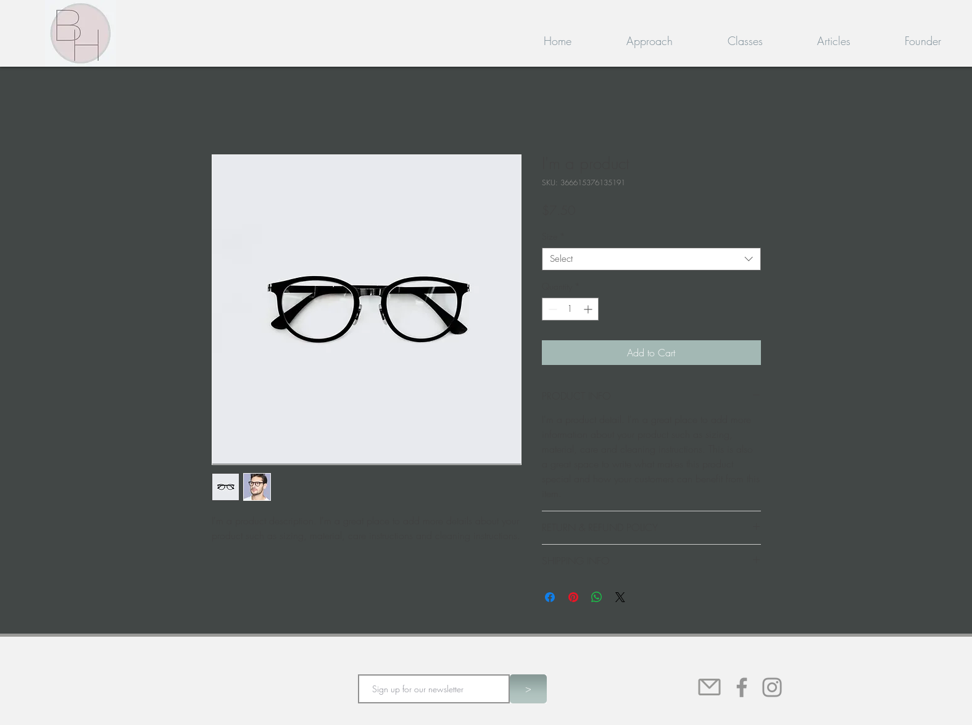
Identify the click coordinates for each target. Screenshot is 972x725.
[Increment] (589, 309)
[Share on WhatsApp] (596, 597)
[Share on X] (620, 597)
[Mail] (709, 687)
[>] (528, 688)
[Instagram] (772, 687)
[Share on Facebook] (549, 597)
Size (553, 236)
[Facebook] (742, 687)
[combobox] (651, 259)
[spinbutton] (570, 309)
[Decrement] (551, 309)
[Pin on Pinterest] (573, 597)
